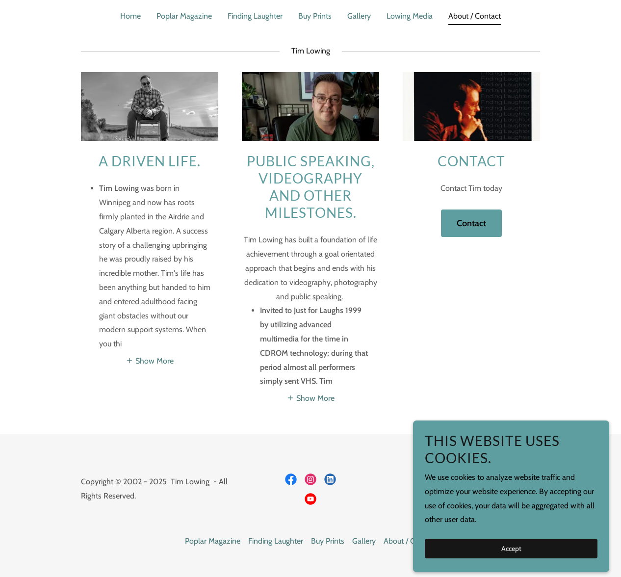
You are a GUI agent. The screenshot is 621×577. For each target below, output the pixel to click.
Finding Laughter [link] (255, 16)
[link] (291, 479)
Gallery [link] (359, 16)
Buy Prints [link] (315, 16)
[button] (150, 360)
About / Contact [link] (474, 16)
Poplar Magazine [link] (184, 16)
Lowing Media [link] (410, 16)
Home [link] (130, 16)
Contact (471, 223)
